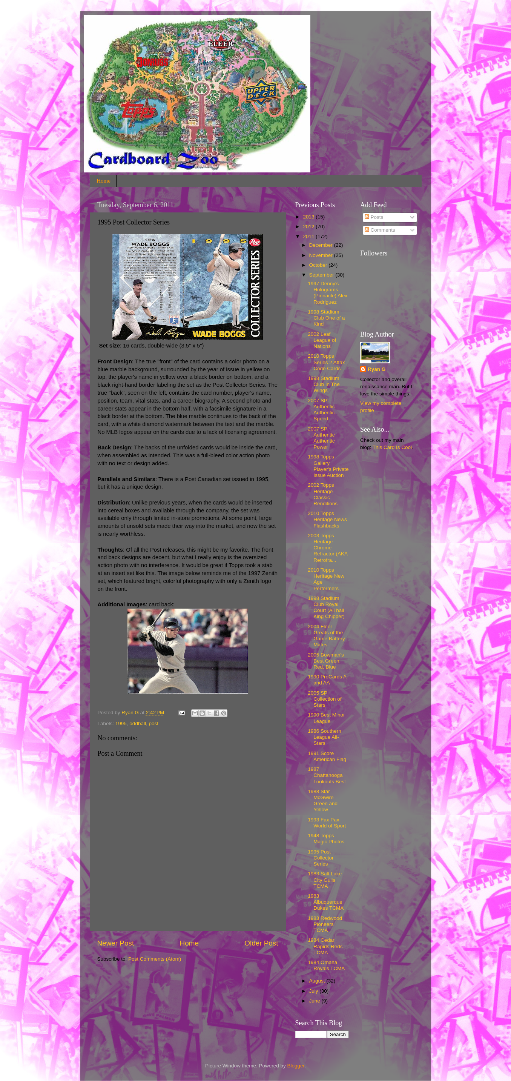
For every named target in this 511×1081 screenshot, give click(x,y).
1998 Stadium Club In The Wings (324, 384)
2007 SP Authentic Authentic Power (321, 438)
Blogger (296, 1066)
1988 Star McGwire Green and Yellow (323, 801)
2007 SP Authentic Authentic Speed (321, 410)
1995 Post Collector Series (320, 858)
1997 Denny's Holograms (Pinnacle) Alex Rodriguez (327, 293)
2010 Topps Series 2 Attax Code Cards (326, 362)
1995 (121, 723)
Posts (374, 217)
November (321, 255)
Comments (380, 230)
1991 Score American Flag (327, 756)
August (318, 981)
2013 (309, 217)
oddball (137, 723)
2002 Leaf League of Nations (322, 340)
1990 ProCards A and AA (327, 680)
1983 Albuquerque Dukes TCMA (326, 902)
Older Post (261, 943)
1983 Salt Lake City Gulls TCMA (325, 880)
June (315, 1001)
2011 (309, 236)
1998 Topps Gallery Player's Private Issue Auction (328, 466)
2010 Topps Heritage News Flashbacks (327, 519)
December (321, 245)
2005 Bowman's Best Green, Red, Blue (326, 661)
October (319, 265)
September (322, 275)
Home (103, 181)
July (314, 991)
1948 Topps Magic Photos (326, 838)
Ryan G (376, 369)
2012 (309, 226)
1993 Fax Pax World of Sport (327, 823)
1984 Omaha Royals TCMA (326, 965)
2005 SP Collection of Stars (324, 699)
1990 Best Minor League (326, 718)
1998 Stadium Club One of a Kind (326, 318)
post (153, 723)
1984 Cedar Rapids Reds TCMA (325, 946)
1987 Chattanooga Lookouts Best (327, 775)
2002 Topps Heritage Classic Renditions (323, 494)
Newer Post (115, 943)
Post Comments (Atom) (154, 959)
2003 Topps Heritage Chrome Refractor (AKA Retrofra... (327, 548)
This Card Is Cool (392, 447)
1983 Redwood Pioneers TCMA (325, 924)
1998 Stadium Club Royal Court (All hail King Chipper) (326, 607)
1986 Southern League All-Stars (324, 737)
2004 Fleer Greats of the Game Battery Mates (326, 636)
